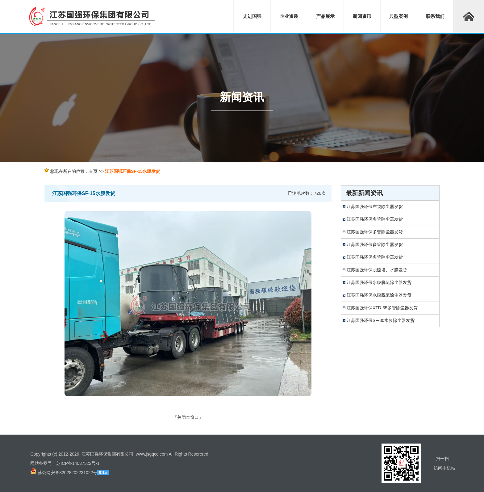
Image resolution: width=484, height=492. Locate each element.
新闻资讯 (362, 16)
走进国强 (252, 16)
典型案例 (398, 16)
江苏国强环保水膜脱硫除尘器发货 (379, 282)
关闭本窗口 (188, 417)
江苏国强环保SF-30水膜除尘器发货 (381, 320)
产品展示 (325, 16)
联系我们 (435, 16)
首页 (93, 171)
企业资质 (289, 16)
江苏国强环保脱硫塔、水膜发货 (377, 269)
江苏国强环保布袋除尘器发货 (375, 206)
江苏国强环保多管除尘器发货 (375, 219)
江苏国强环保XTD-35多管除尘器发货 (382, 307)
